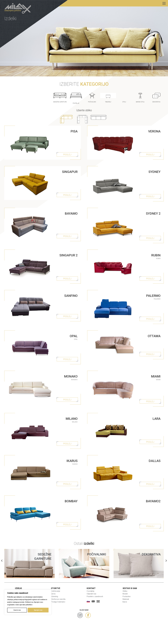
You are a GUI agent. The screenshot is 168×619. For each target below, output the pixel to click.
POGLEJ (68, 153)
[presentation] (2, 548)
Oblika (125, 579)
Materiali (126, 587)
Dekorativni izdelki (21, 584)
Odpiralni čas (91, 582)
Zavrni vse (17, 610)
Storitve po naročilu (58, 587)
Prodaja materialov (58, 590)
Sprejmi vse (38, 610)
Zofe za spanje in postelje (24, 587)
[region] (27, 602)
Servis (53, 582)
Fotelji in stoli (20, 582)
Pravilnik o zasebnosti (95, 584)
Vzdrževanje (55, 579)
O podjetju (90, 579)
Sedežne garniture (22, 579)
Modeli (125, 582)
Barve (125, 590)
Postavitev (127, 584)
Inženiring (54, 584)
